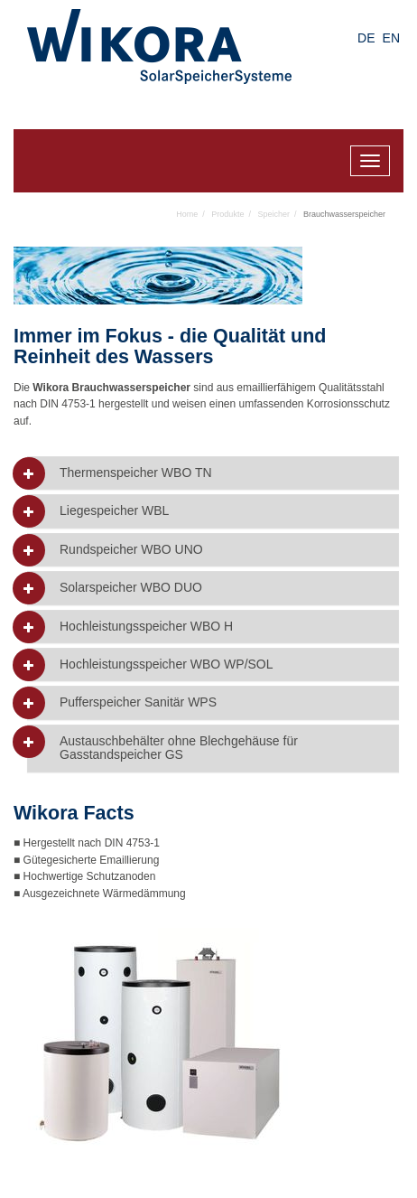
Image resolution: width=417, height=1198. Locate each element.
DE (366, 38)
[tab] (213, 473)
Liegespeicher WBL (114, 511)
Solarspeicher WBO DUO (131, 587)
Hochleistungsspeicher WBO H (146, 626)
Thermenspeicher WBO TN (136, 473)
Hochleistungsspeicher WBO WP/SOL (166, 664)
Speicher (273, 214)
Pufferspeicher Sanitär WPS (138, 702)
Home (187, 214)
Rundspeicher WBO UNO (131, 550)
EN (391, 38)
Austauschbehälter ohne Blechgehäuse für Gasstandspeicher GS (179, 748)
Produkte (227, 214)
